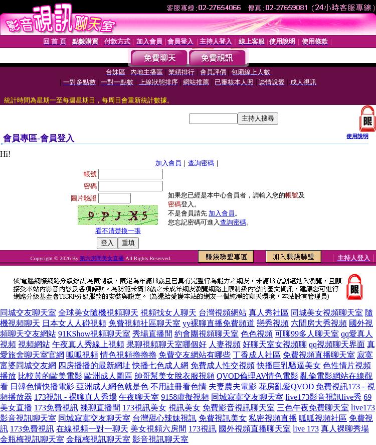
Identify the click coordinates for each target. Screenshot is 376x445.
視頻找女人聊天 (168, 312)
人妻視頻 (225, 344)
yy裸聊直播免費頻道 (218, 323)
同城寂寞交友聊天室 (247, 397)
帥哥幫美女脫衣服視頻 (174, 376)
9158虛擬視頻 (185, 397)
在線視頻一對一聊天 (92, 428)
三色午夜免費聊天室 (313, 407)
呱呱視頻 (82, 355)
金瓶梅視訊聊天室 (32, 439)
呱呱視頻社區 (323, 418)
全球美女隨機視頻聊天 (98, 312)
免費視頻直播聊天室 (319, 355)
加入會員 (168, 163)
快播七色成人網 (160, 365)
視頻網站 (34, 344)
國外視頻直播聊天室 (255, 428)
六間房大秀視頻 (319, 323)
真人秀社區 (269, 312)
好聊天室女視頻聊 (275, 344)
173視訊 (203, 428)
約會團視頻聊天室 (206, 333)
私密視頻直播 (273, 418)
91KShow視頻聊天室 (94, 333)
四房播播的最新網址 (94, 365)
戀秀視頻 (273, 323)
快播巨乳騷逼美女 (289, 365)
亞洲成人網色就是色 (112, 386)
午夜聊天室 (139, 397)
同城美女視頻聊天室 (327, 312)
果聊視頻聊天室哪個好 (166, 344)
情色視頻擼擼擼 (128, 355)
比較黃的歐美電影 (50, 376)
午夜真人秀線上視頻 (88, 344)
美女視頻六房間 (158, 428)
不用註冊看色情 (178, 386)
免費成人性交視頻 (223, 365)
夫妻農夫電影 (233, 386)
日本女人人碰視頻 (74, 323)
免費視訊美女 (223, 418)
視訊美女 (184, 407)
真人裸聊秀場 (345, 428)
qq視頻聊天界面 (337, 344)
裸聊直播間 (100, 407)
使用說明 (357, 136)
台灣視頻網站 (223, 312)
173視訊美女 (144, 407)
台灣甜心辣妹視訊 (164, 418)
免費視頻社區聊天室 (144, 323)
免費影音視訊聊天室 (239, 407)
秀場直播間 (152, 333)
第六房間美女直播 (102, 258)
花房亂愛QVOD (286, 386)
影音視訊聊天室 (160, 439)
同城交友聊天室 (28, 312)
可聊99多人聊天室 (307, 333)
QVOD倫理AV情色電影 (257, 376)
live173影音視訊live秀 (323, 397)
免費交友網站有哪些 (194, 355)
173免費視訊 (56, 407)
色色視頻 (257, 333)
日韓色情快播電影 (42, 386)
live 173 (306, 428)
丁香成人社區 (257, 355)
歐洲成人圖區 (108, 376)
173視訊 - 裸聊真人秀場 (75, 397)
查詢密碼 (201, 163)
